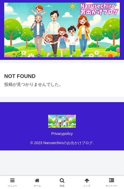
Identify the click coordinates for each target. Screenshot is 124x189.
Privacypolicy (62, 134)
